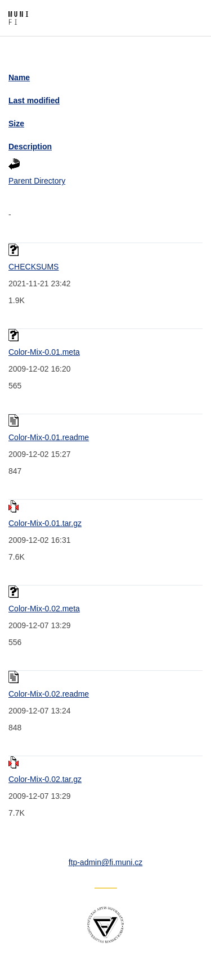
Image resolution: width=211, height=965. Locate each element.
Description (30, 146)
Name (19, 77)
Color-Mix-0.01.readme (48, 437)
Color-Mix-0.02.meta (44, 608)
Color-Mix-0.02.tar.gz (45, 779)
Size (16, 123)
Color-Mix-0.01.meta (44, 351)
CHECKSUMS (33, 266)
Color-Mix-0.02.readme (48, 693)
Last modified (34, 100)
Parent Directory (36, 180)
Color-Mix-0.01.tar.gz (45, 523)
